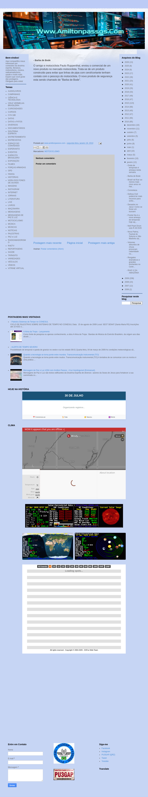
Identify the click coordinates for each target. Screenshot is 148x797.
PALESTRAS (13, 234)
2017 (127, 96)
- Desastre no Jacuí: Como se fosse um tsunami (134, 207)
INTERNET (13, 192)
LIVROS (11, 205)
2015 (127, 103)
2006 (127, 289)
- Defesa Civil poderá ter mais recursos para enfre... (134, 197)
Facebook (106, 748)
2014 (127, 107)
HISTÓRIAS (13, 177)
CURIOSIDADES (15, 109)
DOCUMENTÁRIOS (16, 128)
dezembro (131, 125)
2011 (127, 118)
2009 (127, 278)
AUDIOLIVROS (14, 91)
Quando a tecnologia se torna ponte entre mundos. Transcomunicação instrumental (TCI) (61, 355)
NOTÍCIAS (12, 230)
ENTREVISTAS (14, 140)
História (11, 174)
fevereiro (131, 158)
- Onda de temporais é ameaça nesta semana (134, 168)
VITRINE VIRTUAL (16, 268)
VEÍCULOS (13, 262)
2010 (127, 122)
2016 (127, 99)
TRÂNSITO (13, 255)
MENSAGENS (14, 212)
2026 (127, 62)
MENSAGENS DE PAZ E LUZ (15, 216)
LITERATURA (14, 199)
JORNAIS (12, 196)
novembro (131, 129)
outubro (130, 132)
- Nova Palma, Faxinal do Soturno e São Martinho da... (134, 235)
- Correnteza (132, 190)
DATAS (11, 118)
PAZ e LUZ (12, 237)
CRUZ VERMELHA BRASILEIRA (16, 104)
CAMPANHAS (14, 94)
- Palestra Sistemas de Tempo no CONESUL (29, 322)
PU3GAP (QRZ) (108, 755)
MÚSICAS (12, 227)
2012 (127, 114)
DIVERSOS (13, 125)
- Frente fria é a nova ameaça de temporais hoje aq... (133, 218)
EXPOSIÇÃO (13, 161)
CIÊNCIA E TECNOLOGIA (14, 99)
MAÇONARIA (14, 209)
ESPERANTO (14, 149)
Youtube (105, 761)
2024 (127, 70)
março (130, 155)
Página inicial (75, 242)
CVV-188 (12, 115)
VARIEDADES (14, 259)
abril (129, 151)
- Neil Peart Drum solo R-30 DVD (134, 227)
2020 (127, 84)
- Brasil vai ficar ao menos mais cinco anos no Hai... (134, 183)
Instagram (106, 751)
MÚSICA (11, 224)
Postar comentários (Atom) (52, 249)
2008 (127, 282)
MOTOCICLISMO (52, 151)
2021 (127, 81)
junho (129, 144)
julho (129, 140)
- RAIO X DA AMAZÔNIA (133, 271)
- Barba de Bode (133, 176)
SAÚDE (11, 252)
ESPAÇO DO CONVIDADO (14, 144)
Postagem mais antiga (101, 242)
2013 (127, 110)
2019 (127, 88)
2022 (127, 77)
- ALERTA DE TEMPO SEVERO (24, 347)
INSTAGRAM (13, 189)
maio (129, 147)
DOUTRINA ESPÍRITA (13, 132)
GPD (10, 171)
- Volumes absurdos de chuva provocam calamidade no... (133, 248)
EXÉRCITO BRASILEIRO (13, 156)
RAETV (11, 246)
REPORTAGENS (15, 249)
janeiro (130, 162)
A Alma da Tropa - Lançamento (36, 332)
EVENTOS (12, 152)
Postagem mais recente (47, 242)
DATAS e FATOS (15, 122)
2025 (127, 66)
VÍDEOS (11, 265)
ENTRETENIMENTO (17, 137)
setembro (131, 136)
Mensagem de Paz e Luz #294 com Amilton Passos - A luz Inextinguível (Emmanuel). (59, 370)
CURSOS (12, 112)
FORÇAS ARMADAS (17, 167)
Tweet (104, 758)
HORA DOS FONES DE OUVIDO (16, 181)
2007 (127, 286)
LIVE (10, 202)
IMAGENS (12, 186)
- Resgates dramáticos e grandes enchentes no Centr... (133, 262)
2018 (127, 92)
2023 (127, 73)
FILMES (11, 164)
